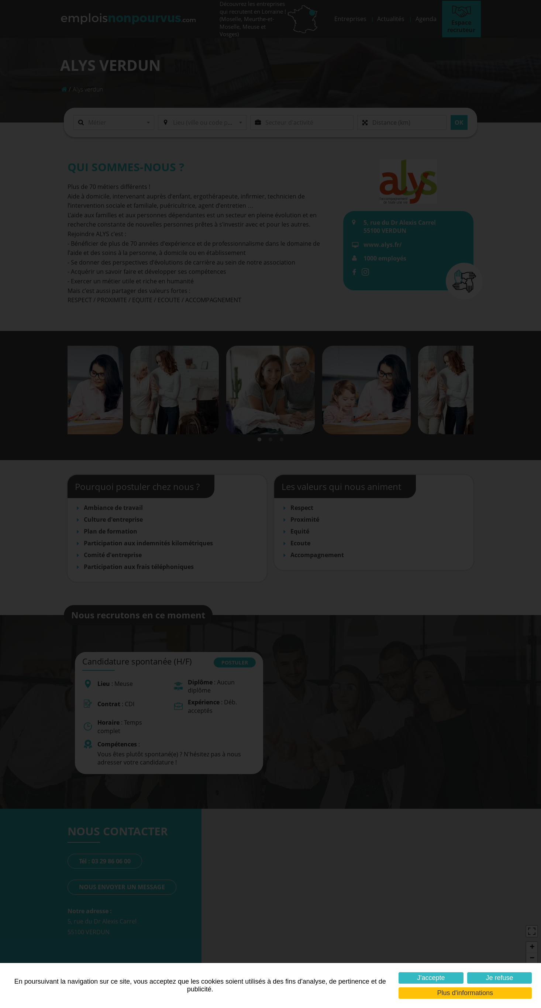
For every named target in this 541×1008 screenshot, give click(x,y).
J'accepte (431, 977)
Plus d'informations (465, 993)
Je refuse (499, 977)
